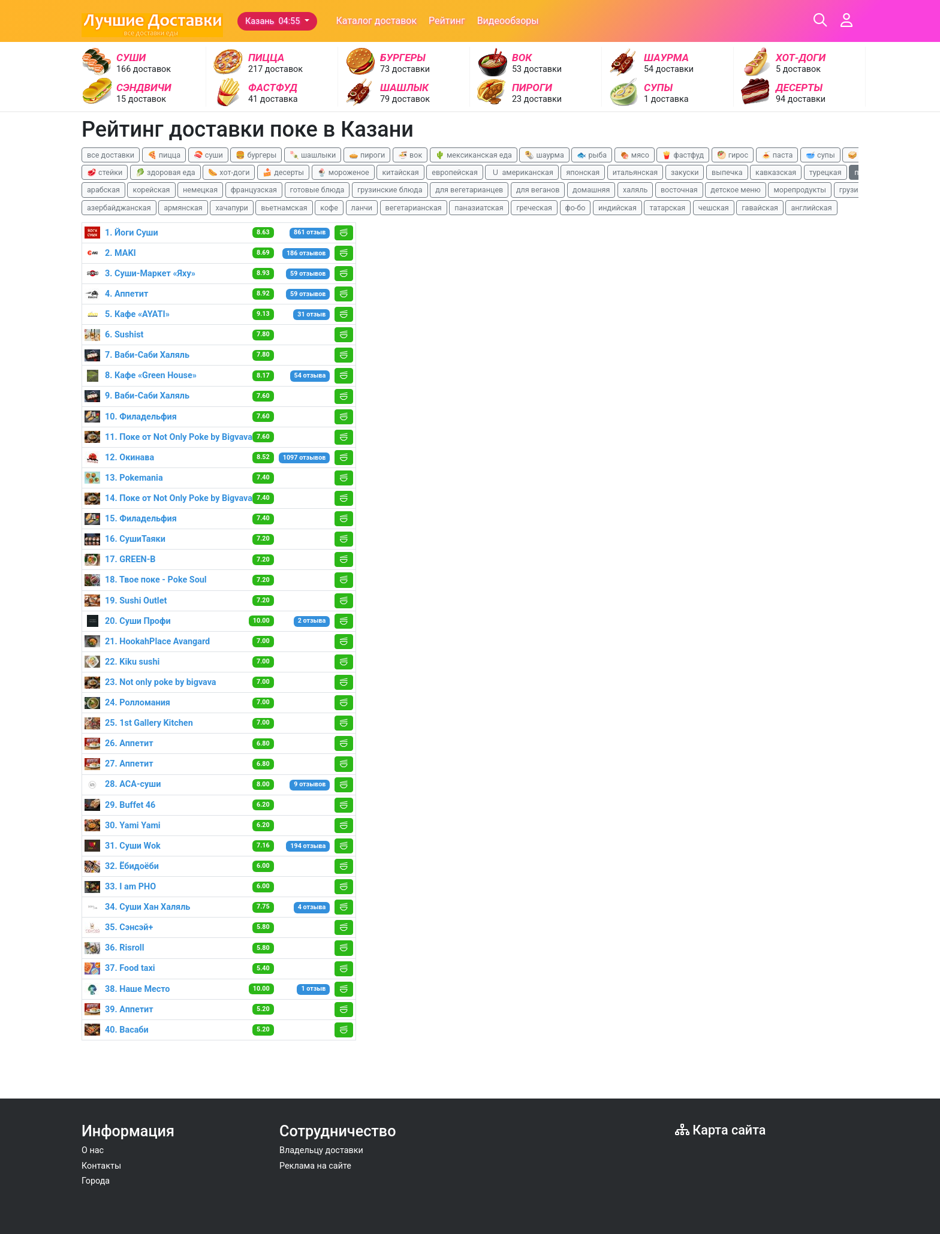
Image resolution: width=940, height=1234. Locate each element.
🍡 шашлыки (313, 154)
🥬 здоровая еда (165, 172)
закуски (685, 172)
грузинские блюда (390, 189)
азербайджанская (119, 207)
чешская (713, 207)
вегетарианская (413, 207)
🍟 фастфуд (683, 154)
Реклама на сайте (315, 1166)
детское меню (735, 189)
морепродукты (799, 189)
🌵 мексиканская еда (473, 154)
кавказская (775, 172)
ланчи (362, 207)
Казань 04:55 (273, 21)
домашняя (591, 189)
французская (254, 189)
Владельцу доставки (321, 1150)
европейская (455, 172)
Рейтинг (447, 20)
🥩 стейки (104, 172)
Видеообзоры (508, 20)
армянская (183, 207)
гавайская (760, 207)
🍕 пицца (163, 154)
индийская (617, 207)
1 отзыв (313, 988)
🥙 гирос (733, 154)
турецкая (825, 172)
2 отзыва (312, 620)
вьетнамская (284, 207)
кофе (329, 207)
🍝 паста (777, 154)
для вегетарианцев (469, 189)
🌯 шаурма (544, 154)
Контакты (101, 1166)
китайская (400, 172)
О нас (93, 1150)
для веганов (538, 189)
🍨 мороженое (343, 172)
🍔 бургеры (256, 154)
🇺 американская (521, 172)
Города (96, 1181)
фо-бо (575, 207)
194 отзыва (308, 846)
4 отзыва (312, 907)
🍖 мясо (634, 154)
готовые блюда (317, 189)
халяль (635, 189)
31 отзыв (311, 314)
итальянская (635, 172)
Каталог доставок (376, 20)
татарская (667, 207)
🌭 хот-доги (228, 172)
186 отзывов (306, 253)
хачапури (231, 207)
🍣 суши (208, 154)
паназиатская (478, 207)
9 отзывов (310, 784)
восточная (679, 189)
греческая (534, 207)
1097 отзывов (304, 457)
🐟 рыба (592, 154)
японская (582, 172)
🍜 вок (410, 154)
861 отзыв (310, 232)
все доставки (110, 154)
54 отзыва (310, 375)
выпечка (727, 172)
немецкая (200, 189)
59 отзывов (308, 273)
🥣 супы (820, 154)
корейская (151, 189)
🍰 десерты (283, 172)
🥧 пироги (367, 154)
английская (811, 207)
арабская (103, 189)
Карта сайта (720, 1130)
